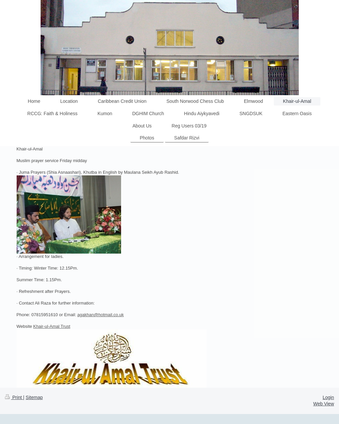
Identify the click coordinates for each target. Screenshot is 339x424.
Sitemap (34, 397)
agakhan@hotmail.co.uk (100, 314)
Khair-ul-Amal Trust (51, 326)
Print (14, 397)
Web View (323, 403)
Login (328, 397)
